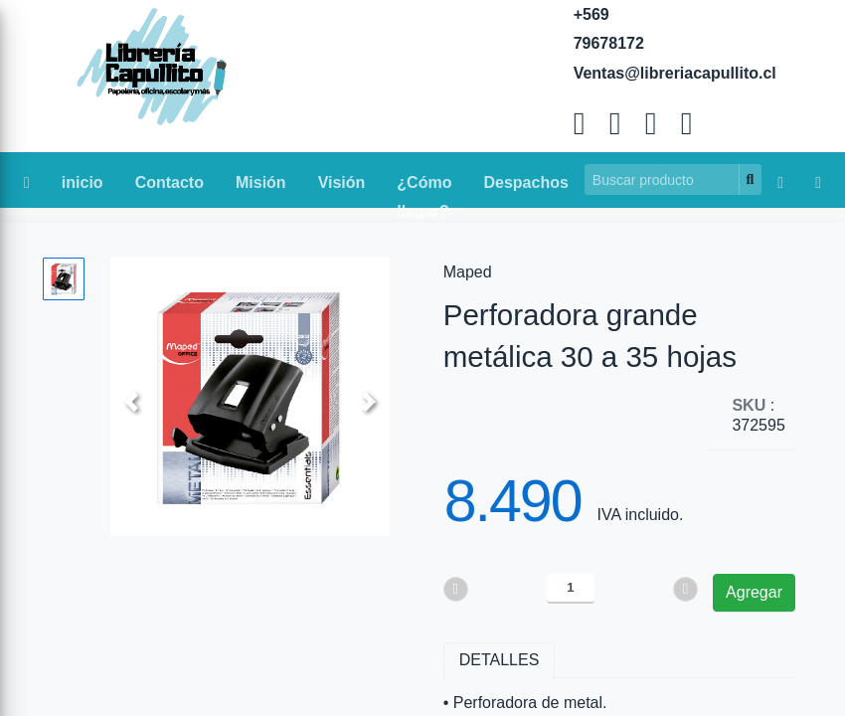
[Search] (662, 179)
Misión (261, 182)
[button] (131, 402)
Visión (342, 182)
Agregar (754, 592)
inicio (82, 182)
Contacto (169, 182)
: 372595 (758, 415)
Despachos (525, 182)
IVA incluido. (640, 514)
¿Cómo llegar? (424, 187)
